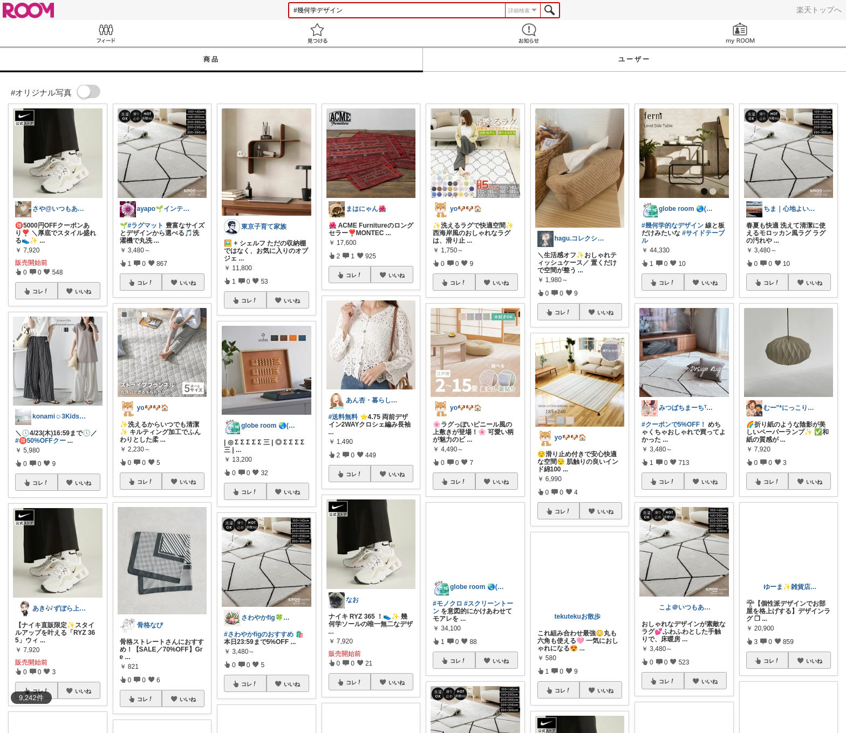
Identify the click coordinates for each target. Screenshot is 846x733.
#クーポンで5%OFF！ (674, 424)
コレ (40, 291)
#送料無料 (343, 417)
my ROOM (740, 33)
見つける (317, 33)
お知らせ (528, 33)
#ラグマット (146, 225)
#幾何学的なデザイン (673, 225)
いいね (83, 291)
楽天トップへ (819, 9)
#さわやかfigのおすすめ (259, 634)
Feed (106, 33)
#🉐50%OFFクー (40, 440)
